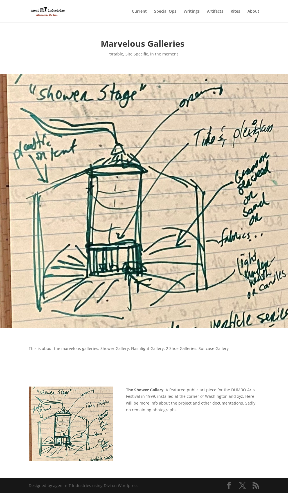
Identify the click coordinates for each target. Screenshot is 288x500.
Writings (192, 11)
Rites (235, 11)
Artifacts (215, 11)
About (253, 11)
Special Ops (165, 11)
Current (139, 11)
